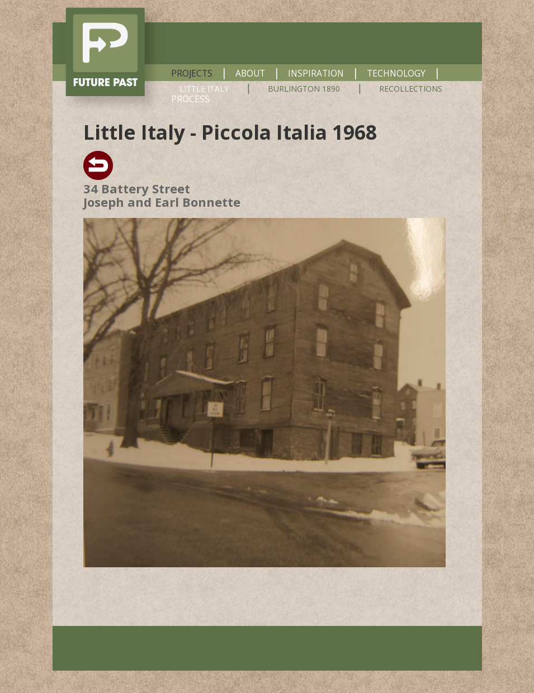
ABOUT (250, 73)
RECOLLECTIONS (410, 89)
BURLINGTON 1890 (304, 89)
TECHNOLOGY (396, 73)
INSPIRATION (316, 73)
